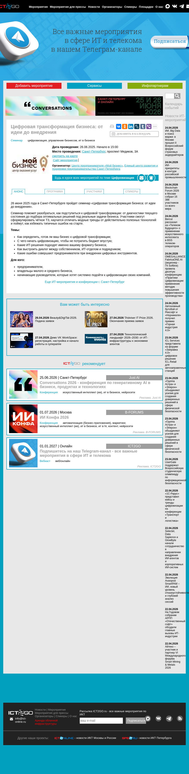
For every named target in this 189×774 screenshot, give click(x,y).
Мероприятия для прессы (68, 6)
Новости (94, 6)
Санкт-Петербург (93, 151)
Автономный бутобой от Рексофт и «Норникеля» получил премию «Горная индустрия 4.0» (173, 318)
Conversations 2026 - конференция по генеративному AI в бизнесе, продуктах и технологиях (95, 385)
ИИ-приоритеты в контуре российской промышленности (175, 171)
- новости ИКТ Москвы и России (95, 738)
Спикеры (130, 6)
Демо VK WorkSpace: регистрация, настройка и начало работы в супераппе (57, 341)
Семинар (16, 140)
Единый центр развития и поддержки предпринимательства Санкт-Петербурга (105, 167)
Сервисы (94, 85)
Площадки (146, 6)
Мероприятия (38, 6)
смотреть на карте (65, 156)
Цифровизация (37, 140)
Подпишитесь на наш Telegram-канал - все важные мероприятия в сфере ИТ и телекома (88, 453)
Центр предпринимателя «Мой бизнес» (97, 165)
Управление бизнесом (62, 140)
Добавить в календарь (134, 133)
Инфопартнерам (155, 85)
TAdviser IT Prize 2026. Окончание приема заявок (131, 319)
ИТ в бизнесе (87, 140)
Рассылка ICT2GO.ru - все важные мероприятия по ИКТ (113, 713)
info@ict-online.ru (20, 720)
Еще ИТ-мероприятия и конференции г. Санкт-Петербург (85, 282)
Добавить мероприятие (34, 85)
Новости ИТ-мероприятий (175, 118)
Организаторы (112, 6)
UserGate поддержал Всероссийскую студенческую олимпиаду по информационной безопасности (175, 473)
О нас (159, 6)
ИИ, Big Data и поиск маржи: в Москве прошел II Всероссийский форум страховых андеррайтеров (174, 142)
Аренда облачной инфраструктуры (46, 722)
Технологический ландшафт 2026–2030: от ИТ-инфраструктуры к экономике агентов (129, 339)
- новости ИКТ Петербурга (155, 738)
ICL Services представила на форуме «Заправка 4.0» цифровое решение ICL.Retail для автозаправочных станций (175, 355)
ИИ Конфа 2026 (54, 417)
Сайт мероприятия (65, 160)
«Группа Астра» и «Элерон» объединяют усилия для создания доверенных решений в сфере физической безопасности (173, 396)
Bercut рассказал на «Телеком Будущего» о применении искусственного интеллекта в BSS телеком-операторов (174, 233)
